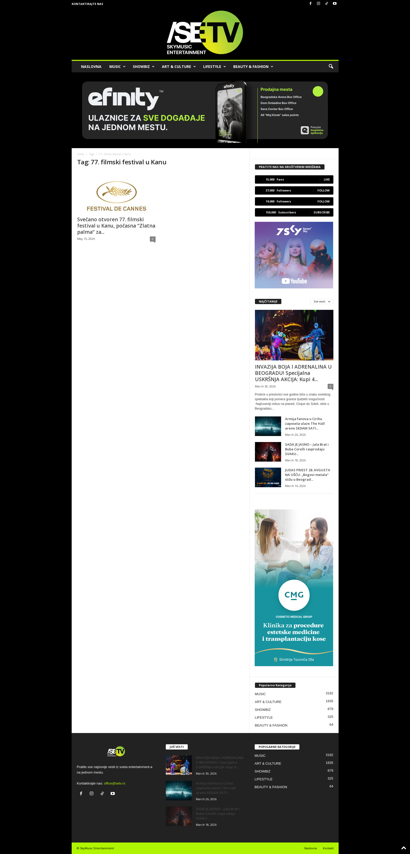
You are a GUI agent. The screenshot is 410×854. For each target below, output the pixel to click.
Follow (323, 190)
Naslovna (310, 848)
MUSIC (117, 66)
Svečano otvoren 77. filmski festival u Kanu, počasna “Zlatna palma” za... (116, 225)
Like (327, 179)
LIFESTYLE (214, 66)
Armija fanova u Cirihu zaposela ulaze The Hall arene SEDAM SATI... (305, 423)
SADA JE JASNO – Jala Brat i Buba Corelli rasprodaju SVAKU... (307, 449)
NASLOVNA (91, 66)
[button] (331, 66)
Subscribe (322, 212)
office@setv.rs (114, 783)
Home (80, 154)
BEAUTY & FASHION (253, 66)
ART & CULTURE (179, 66)
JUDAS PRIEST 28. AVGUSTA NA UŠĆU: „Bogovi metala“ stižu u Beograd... (307, 475)
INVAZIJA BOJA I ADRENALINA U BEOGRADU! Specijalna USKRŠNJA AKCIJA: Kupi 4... (293, 373)
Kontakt (328, 848)
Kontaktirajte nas (87, 4)
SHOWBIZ (144, 66)
